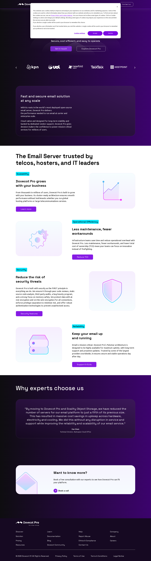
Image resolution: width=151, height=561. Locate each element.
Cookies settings (79, 33)
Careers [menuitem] (113, 540)
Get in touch (61, 48)
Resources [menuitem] (20, 545)
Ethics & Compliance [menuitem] (87, 540)
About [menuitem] (112, 536)
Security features (29, 313)
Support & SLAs (84, 364)
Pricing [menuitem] (19, 540)
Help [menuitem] (81, 532)
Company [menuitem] (114, 532)
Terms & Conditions (99, 556)
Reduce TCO (82, 257)
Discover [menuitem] (19, 532)
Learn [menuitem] (49, 532)
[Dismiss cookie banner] (117, 7)
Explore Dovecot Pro (91, 48)
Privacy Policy (61, 556)
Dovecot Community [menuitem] (56, 545)
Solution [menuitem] (19, 536)
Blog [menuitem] (49, 540)
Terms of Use (78, 556)
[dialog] (75, 20)
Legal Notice (118, 556)
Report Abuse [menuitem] (84, 536)
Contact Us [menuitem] (83, 545)
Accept (95, 33)
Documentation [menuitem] (53, 536)
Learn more (26, 209)
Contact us (126, 4)
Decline (110, 33)
